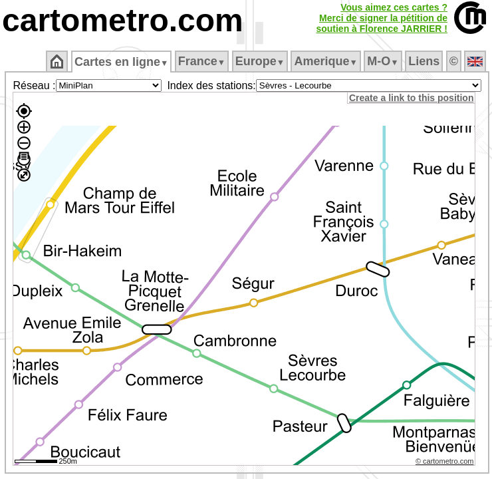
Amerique (325, 61)
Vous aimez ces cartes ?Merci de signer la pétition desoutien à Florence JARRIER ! (381, 18)
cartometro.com (122, 20)
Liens (423, 61)
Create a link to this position (411, 97)
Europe (260, 61)
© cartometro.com (445, 461)
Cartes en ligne (121, 62)
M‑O (382, 61)
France (201, 61)
